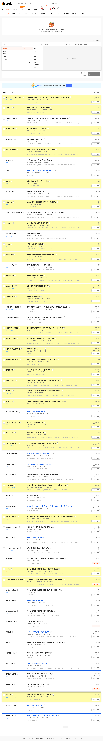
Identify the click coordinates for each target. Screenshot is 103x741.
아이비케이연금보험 (11, 150)
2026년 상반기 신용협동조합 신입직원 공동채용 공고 (41, 254)
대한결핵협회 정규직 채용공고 (35, 139)
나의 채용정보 (82, 14)
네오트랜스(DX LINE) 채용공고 (35, 433)
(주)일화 (8, 244)
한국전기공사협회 (10, 129)
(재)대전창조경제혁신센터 (12, 317)
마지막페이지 (67, 727)
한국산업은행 (9, 370)
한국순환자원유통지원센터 (12, 548)
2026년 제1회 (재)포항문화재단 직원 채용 (38, 653)
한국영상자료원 (10, 192)
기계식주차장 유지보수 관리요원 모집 (37, 684)
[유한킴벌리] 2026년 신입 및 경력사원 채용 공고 (40, 160)
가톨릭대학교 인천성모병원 (13, 349)
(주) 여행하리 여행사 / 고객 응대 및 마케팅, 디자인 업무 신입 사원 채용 (45, 559)
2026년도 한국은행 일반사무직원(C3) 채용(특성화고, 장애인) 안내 (45, 642)
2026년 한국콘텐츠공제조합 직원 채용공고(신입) (40, 611)
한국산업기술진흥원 (11, 590)
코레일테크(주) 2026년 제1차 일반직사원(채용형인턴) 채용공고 (44, 391)
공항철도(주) (9, 202)
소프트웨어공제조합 (11, 234)
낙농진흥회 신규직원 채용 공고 (35, 705)
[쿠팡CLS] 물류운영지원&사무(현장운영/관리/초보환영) (42, 359)
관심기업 (11, 92)
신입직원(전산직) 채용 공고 (34, 234)
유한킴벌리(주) (9, 160)
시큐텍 (7, 171)
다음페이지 (64, 727)
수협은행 (8, 181)
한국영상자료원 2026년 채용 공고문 (36, 192)
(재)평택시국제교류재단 (12, 328)
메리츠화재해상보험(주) (12, 443)
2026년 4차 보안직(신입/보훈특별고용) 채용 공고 (40, 171)
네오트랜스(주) (9, 433)
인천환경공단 (9, 538)
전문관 (57, 14)
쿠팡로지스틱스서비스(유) (12, 359)
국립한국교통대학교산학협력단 (14, 213)
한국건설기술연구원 (11, 674)
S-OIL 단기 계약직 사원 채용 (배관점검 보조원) (39, 695)
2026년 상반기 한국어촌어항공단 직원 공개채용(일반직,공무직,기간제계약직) (48, 118)
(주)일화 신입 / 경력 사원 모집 (35, 244)
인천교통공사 (9, 496)
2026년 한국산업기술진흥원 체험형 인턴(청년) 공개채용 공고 (43, 590)
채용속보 (43, 14)
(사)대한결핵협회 (10, 139)
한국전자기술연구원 (11, 338)
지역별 (7, 14)
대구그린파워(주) (10, 286)
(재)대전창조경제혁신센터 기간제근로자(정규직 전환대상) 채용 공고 (45, 317)
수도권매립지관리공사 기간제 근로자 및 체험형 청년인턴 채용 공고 (44, 475)
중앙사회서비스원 (10, 716)
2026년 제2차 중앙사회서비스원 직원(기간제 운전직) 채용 (42, 716)
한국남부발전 (9, 663)
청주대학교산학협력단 (11, 517)
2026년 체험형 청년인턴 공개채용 (36, 412)
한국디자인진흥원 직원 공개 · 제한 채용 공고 (38, 265)
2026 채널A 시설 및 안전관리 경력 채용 (37, 223)
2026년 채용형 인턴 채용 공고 (35, 600)
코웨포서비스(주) (10, 296)
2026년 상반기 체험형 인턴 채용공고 (37, 663)
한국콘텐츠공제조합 (11, 611)
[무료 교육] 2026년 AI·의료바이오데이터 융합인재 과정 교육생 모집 (45, 579)
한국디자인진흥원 (10, 265)
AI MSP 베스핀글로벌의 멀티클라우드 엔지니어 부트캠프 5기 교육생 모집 (46, 485)
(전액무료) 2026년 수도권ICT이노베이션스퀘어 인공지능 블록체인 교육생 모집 (48, 97)
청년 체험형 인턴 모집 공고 (34, 496)
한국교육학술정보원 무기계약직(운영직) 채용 (39, 464)
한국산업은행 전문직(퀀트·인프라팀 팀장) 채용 (39, 370)
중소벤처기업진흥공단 (11, 506)
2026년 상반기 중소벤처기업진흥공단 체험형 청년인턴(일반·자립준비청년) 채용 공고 (49, 506)
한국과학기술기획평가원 (12, 412)
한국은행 (8, 642)
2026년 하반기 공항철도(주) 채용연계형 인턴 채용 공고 (41, 202)
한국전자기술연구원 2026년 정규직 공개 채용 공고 (40, 338)
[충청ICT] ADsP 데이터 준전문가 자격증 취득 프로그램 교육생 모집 (45, 213)
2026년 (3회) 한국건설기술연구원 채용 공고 (39, 674)
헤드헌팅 (50, 14)
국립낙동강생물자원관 (11, 454)
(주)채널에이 (9, 223)
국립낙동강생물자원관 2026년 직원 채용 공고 (39, 454)
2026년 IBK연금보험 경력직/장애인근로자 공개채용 (41, 150)
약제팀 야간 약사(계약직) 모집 (35, 422)
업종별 (26, 14)
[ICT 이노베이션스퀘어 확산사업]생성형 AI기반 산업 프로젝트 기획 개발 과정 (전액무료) (50, 517)
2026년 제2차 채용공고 (33, 296)
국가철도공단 (9, 401)
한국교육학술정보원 (11, 464)
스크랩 (4, 92)
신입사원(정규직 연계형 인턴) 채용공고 (37, 286)
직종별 (13, 14)
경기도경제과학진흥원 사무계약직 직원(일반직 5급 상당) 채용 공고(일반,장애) (47, 307)
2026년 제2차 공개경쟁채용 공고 (36, 538)
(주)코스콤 (8, 632)
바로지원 (96, 563)
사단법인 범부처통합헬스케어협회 (14, 579)
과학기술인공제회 (10, 380)
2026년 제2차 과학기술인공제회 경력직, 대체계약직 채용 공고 (43, 380)
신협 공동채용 (9, 254)
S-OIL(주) (8, 695)
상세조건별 (33, 14)
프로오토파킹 (9, 684)
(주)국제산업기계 (10, 621)
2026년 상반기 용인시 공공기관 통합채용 (38, 108)
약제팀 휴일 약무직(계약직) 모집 (35, 349)
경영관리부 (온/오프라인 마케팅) (35, 621)
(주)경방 (8, 569)
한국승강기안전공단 (11, 600)
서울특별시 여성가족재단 (12, 527)
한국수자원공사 (10, 275)
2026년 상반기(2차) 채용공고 (35, 275)
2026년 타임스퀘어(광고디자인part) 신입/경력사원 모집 (42, 569)
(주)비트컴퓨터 (9, 485)
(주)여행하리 (9, 559)
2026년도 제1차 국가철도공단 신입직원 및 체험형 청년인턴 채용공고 (45, 401)
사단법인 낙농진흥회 (11, 705)
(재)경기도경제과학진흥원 (12, 307)
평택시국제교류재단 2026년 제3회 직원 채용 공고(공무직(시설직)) (45, 328)
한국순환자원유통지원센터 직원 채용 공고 (38, 548)
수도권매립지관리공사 (11, 475)
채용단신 (74, 14)
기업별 (20, 14)
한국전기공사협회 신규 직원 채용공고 (37, 129)
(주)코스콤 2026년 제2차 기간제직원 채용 (38, 632)
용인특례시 (8, 108)
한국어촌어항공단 (10, 118)
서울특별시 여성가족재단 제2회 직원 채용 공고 (39, 527)
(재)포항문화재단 (10, 653)
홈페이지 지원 (96, 102)
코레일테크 (8, 391)
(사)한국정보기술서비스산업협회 (14, 97)
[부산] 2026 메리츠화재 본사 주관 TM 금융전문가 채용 (41, 443)
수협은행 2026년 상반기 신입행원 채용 (37, 181)
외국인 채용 (66, 14)
